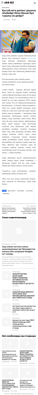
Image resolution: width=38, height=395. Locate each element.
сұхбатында (31, 58)
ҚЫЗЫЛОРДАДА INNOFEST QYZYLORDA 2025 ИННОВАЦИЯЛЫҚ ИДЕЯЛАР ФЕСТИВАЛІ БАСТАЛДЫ (23, 295)
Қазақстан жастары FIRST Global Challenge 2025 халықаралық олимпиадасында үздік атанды (23, 324)
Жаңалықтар (5, 7)
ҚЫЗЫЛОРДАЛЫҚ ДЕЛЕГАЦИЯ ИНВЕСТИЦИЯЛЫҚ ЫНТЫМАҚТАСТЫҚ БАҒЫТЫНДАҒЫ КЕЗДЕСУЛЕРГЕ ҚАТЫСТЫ (23, 279)
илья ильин (29, 190)
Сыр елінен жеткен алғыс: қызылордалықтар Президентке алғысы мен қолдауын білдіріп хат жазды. (18, 250)
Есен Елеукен (20, 190)
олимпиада (6, 193)
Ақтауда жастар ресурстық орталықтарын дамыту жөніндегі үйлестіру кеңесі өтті (24, 309)
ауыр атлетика (11, 190)
